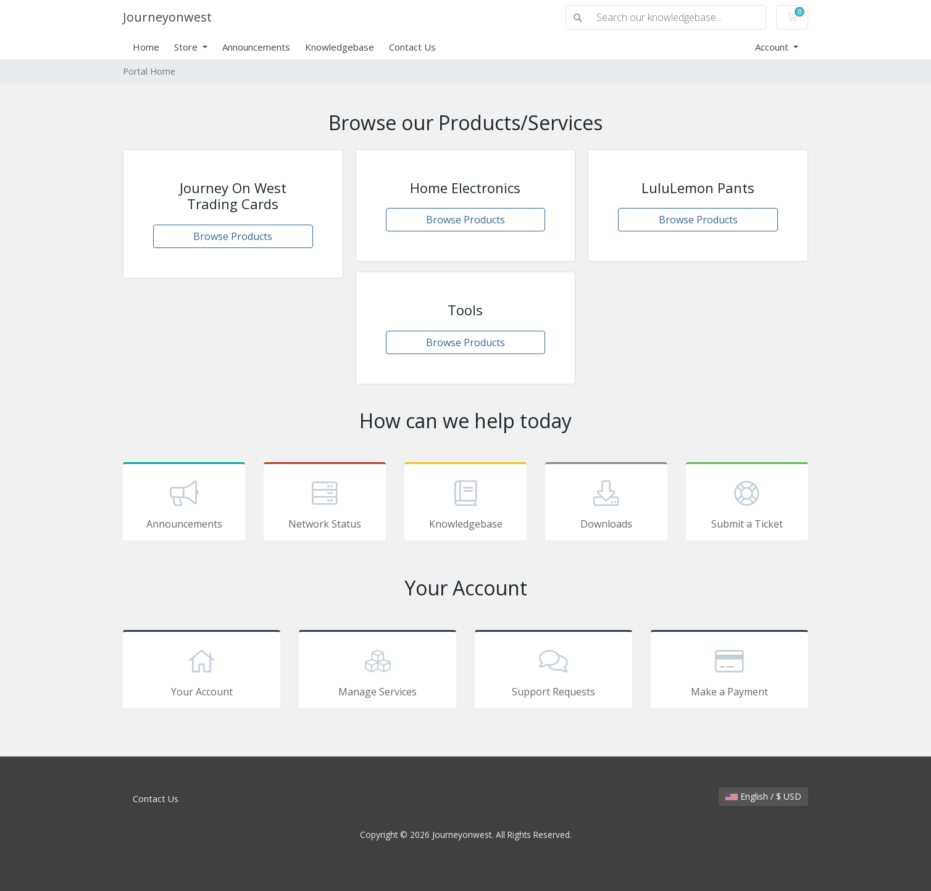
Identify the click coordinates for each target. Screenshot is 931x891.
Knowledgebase (339, 47)
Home (146, 47)
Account (773, 47)
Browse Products (232, 236)
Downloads (606, 503)
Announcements (256, 47)
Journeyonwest (167, 17)
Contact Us (412, 47)
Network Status (325, 503)
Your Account (201, 671)
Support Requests (553, 671)
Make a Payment (729, 671)
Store (187, 47)
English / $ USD (763, 796)
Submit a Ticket (747, 503)
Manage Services (377, 671)
